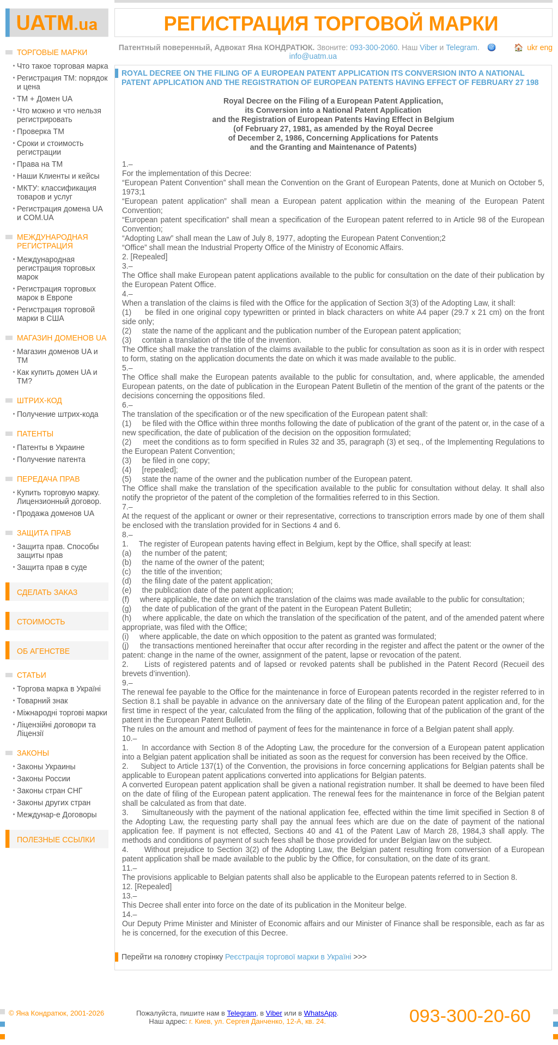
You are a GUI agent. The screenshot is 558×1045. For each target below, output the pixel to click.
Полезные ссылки (56, 839)
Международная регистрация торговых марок (56, 268)
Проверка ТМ (40, 131)
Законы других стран (53, 802)
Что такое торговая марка (62, 66)
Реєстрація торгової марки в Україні (288, 956)
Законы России (43, 778)
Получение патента (51, 459)
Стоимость (41, 621)
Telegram (461, 47)
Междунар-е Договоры (57, 814)
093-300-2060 (373, 47)
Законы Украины (46, 766)
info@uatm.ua (313, 56)
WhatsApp (320, 1013)
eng (546, 47)
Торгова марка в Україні (59, 688)
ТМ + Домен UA (44, 98)
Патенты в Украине (50, 447)
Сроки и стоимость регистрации (50, 147)
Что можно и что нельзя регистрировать (59, 115)
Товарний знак (42, 700)
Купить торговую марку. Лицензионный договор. (59, 497)
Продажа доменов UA (55, 513)
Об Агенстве (43, 651)
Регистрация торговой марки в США (56, 314)
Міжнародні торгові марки (62, 712)
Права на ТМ (40, 164)
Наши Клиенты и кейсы (58, 176)
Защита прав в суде (52, 567)
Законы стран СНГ (49, 790)
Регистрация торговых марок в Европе (56, 293)
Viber (428, 47)
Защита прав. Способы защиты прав (58, 551)
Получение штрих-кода (58, 414)
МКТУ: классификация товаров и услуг (56, 192)
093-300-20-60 (470, 1016)
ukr (532, 47)
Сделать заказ (47, 592)
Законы (33, 753)
